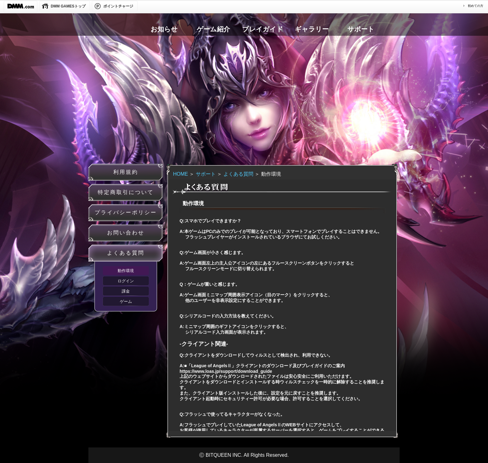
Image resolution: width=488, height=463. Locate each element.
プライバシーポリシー (126, 212)
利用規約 (125, 172)
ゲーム (126, 301)
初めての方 (475, 5)
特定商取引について (126, 192)
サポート (206, 174)
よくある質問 (125, 253)
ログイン (126, 281)
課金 (126, 291)
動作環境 (126, 270)
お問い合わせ (125, 233)
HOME (180, 174)
